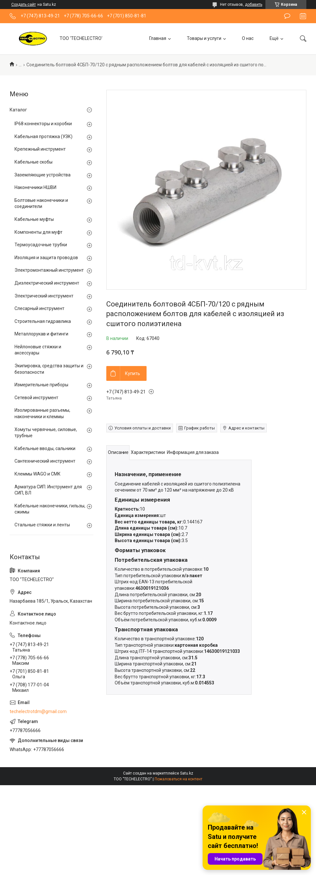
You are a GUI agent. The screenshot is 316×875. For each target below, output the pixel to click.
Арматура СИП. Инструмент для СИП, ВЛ (48, 490)
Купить (132, 373)
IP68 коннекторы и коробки (43, 123)
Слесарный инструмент (39, 308)
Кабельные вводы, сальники (44, 448)
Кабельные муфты (34, 219)
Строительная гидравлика (42, 321)
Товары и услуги (204, 38)
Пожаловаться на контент (178, 779)
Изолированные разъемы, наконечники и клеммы (42, 413)
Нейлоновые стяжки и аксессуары (37, 350)
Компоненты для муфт (38, 232)
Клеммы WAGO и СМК (37, 473)
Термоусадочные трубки (40, 244)
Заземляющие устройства (42, 174)
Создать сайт (23, 4)
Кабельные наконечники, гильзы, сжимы (49, 509)
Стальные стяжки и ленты (42, 524)
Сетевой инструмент (36, 397)
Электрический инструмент (43, 295)
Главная (157, 38)
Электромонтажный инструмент (49, 270)
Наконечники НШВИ (35, 187)
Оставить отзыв (287, 16)
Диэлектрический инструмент (46, 283)
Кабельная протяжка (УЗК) (43, 136)
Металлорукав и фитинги (41, 333)
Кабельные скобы (33, 162)
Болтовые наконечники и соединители (41, 203)
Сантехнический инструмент (44, 461)
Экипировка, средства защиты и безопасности (48, 369)
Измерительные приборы (41, 384)
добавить (253, 4)
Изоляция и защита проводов (46, 257)
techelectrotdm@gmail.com (38, 711)
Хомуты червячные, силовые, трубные (45, 432)
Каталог (18, 109)
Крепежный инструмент (40, 149)
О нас (248, 38)
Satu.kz (186, 773)
